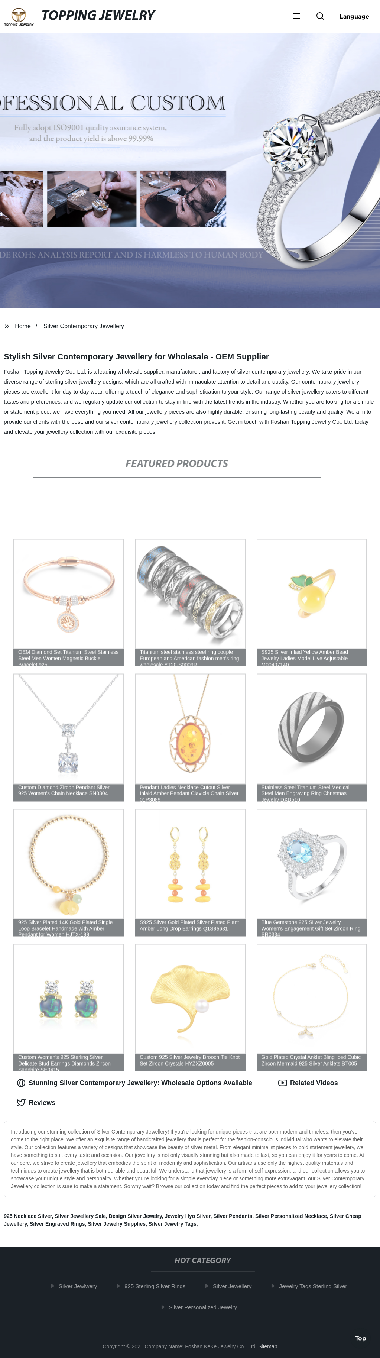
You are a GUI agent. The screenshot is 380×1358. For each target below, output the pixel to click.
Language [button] (354, 16)
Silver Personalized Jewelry (207, 1307)
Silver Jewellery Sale (80, 1216)
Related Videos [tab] (308, 1083)
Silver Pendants (232, 1216)
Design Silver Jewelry (135, 1216)
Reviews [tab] (36, 1102)
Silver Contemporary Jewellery (83, 326)
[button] (296, 17)
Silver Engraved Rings (57, 1224)
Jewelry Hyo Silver (188, 1216)
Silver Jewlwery (81, 1286)
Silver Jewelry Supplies (117, 1224)
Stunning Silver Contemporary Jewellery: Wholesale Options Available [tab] (134, 1083)
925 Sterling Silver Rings (158, 1286)
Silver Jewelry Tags (173, 1224)
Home (23, 326)
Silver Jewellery (236, 1286)
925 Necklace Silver (28, 1216)
